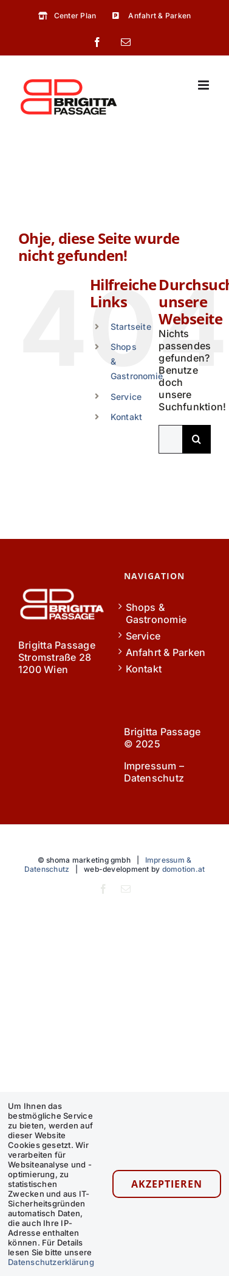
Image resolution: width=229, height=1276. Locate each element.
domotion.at (183, 869)
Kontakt (127, 417)
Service (126, 396)
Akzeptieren (166, 1184)
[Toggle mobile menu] (204, 85)
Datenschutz (154, 778)
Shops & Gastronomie (156, 613)
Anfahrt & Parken (166, 652)
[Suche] (196, 439)
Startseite (131, 326)
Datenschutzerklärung (51, 1262)
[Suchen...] (170, 439)
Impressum (150, 766)
